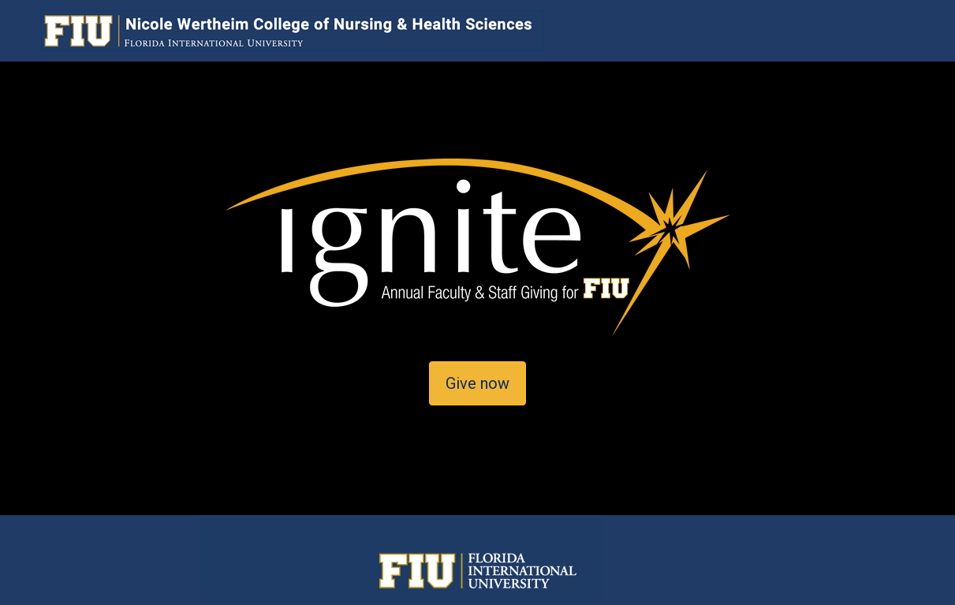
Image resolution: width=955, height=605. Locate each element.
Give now (477, 383)
